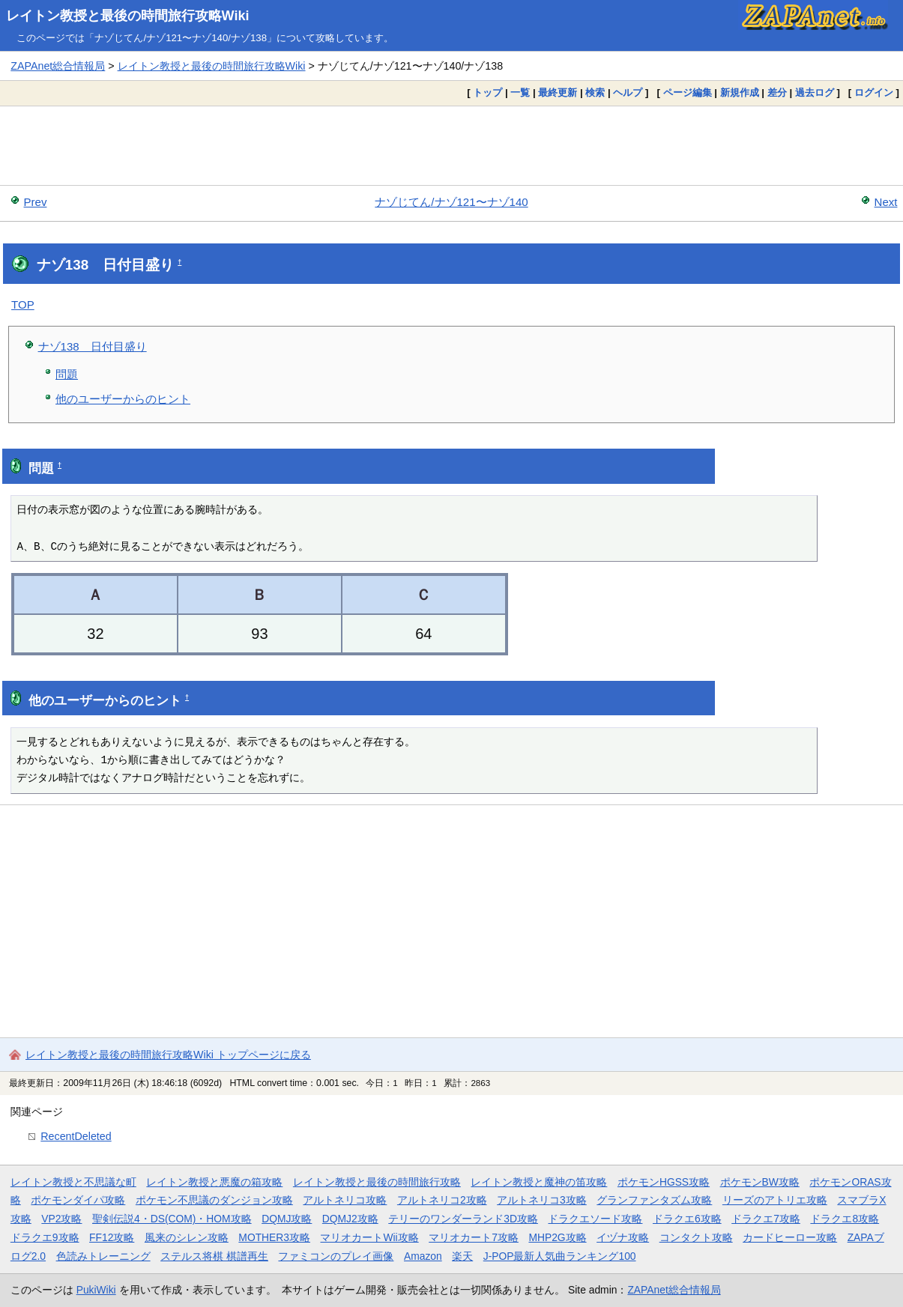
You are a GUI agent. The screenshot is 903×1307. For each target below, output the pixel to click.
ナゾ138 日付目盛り (92, 346)
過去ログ (814, 92)
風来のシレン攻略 (187, 1237)
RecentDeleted (75, 1136)
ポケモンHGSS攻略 (663, 1182)
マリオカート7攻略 (474, 1237)
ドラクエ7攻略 (765, 1219)
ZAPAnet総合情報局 (57, 66)
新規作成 (739, 92)
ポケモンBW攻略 (760, 1182)
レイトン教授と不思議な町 (73, 1182)
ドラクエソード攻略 (595, 1219)
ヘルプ (627, 92)
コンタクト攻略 (696, 1237)
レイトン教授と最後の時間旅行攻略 (377, 1182)
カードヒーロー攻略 (790, 1237)
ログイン (873, 92)
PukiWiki (96, 1290)
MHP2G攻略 (557, 1237)
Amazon (423, 1256)
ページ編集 (687, 92)
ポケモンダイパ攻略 (78, 1200)
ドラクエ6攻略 (687, 1219)
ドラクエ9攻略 (44, 1237)
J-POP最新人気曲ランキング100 (559, 1256)
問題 (66, 374)
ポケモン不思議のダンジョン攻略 (214, 1200)
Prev (35, 201)
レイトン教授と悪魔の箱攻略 (214, 1182)
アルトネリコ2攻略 (442, 1200)
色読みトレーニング (103, 1256)
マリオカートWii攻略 (369, 1237)
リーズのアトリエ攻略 (774, 1200)
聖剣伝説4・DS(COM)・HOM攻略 (172, 1219)
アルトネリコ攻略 (345, 1200)
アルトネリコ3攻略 (542, 1200)
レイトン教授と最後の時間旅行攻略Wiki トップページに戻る (168, 1055)
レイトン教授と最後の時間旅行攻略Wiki (128, 15)
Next (886, 201)
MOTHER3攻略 (274, 1237)
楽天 (462, 1256)
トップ (487, 92)
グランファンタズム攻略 (654, 1200)
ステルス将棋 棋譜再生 (214, 1256)
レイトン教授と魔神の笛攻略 (539, 1182)
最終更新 (557, 92)
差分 (777, 92)
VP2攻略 (61, 1219)
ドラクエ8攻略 (844, 1219)
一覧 (520, 92)
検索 (595, 92)
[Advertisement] (452, 145)
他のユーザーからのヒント (122, 398)
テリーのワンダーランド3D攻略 (463, 1219)
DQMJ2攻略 (350, 1219)
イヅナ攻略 (623, 1237)
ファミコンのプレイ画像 (335, 1256)
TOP (22, 304)
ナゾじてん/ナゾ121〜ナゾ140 (451, 201)
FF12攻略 (111, 1237)
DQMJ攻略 (287, 1219)
